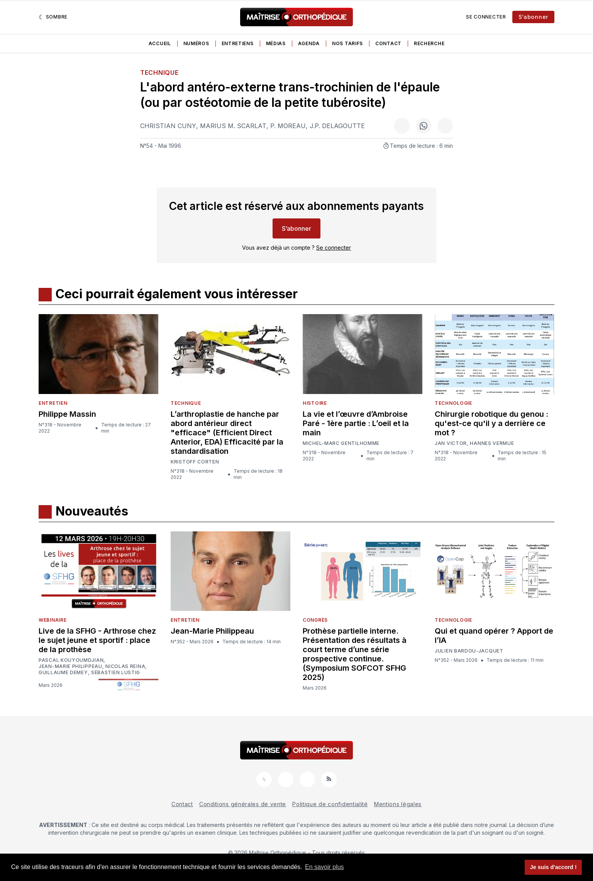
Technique (159, 72)
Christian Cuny (168, 126)
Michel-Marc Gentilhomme (341, 443)
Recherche (429, 43)
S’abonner (533, 17)
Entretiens (238, 43)
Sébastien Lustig (115, 673)
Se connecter (486, 17)
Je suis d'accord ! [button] (553, 867)
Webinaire (52, 620)
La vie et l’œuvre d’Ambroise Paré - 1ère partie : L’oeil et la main (356, 423)
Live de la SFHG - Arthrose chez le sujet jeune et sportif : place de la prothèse (97, 640)
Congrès (315, 620)
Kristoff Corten (195, 462)
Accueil (160, 43)
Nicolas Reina (125, 666)
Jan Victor (451, 443)
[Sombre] (53, 17)
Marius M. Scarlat (233, 126)
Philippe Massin (67, 414)
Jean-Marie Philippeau (70, 666)
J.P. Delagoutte (337, 126)
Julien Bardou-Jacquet (469, 651)
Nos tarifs (347, 43)
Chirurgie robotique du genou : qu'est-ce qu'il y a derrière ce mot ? (491, 423)
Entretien (53, 403)
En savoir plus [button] (324, 867)
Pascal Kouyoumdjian (71, 660)
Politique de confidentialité (330, 804)
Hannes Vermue (492, 443)
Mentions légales (398, 804)
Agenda (309, 43)
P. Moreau (288, 126)
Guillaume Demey (63, 673)
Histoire (315, 403)
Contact (388, 43)
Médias (276, 43)
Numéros (196, 43)
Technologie (453, 403)
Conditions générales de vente (242, 804)
